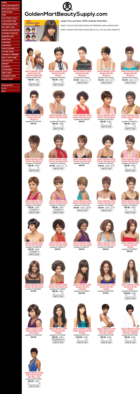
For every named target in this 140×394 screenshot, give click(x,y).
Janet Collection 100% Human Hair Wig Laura (106, 244)
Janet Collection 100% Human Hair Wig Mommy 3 (106, 73)
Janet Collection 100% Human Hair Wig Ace (34, 202)
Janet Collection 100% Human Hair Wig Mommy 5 (34, 117)
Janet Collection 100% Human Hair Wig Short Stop (130, 117)
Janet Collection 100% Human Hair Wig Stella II (58, 117)
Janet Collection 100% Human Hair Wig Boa (34, 244)
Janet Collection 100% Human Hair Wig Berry (106, 116)
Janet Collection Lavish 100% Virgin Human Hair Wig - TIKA (34, 374)
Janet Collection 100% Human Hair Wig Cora (106, 202)
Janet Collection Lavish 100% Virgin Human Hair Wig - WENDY (130, 330)
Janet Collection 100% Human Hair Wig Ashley (58, 160)
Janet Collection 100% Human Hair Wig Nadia (82, 244)
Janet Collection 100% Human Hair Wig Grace (34, 286)
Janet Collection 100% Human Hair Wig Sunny (82, 116)
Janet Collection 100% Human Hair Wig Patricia (106, 287)
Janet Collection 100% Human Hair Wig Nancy (82, 202)
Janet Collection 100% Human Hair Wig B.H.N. (58, 286)
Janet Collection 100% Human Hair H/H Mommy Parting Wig (34, 73)
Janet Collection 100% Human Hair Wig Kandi (58, 202)
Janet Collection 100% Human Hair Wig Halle (130, 202)
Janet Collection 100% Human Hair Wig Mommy (58, 73)
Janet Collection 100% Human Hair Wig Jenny (106, 160)
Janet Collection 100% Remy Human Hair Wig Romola (82, 330)
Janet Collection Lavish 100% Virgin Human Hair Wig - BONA (106, 330)
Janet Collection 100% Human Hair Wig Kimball (58, 330)
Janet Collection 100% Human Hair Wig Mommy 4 (130, 73)
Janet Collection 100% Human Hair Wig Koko (130, 160)
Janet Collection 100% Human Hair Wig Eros (34, 160)
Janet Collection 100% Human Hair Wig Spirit (82, 160)
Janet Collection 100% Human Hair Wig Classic (130, 287)
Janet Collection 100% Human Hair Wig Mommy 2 (82, 73)
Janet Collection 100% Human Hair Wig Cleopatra (82, 287)
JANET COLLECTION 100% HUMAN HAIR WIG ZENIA (34, 330)
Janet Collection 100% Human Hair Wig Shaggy (130, 245)
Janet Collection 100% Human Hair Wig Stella (58, 244)
